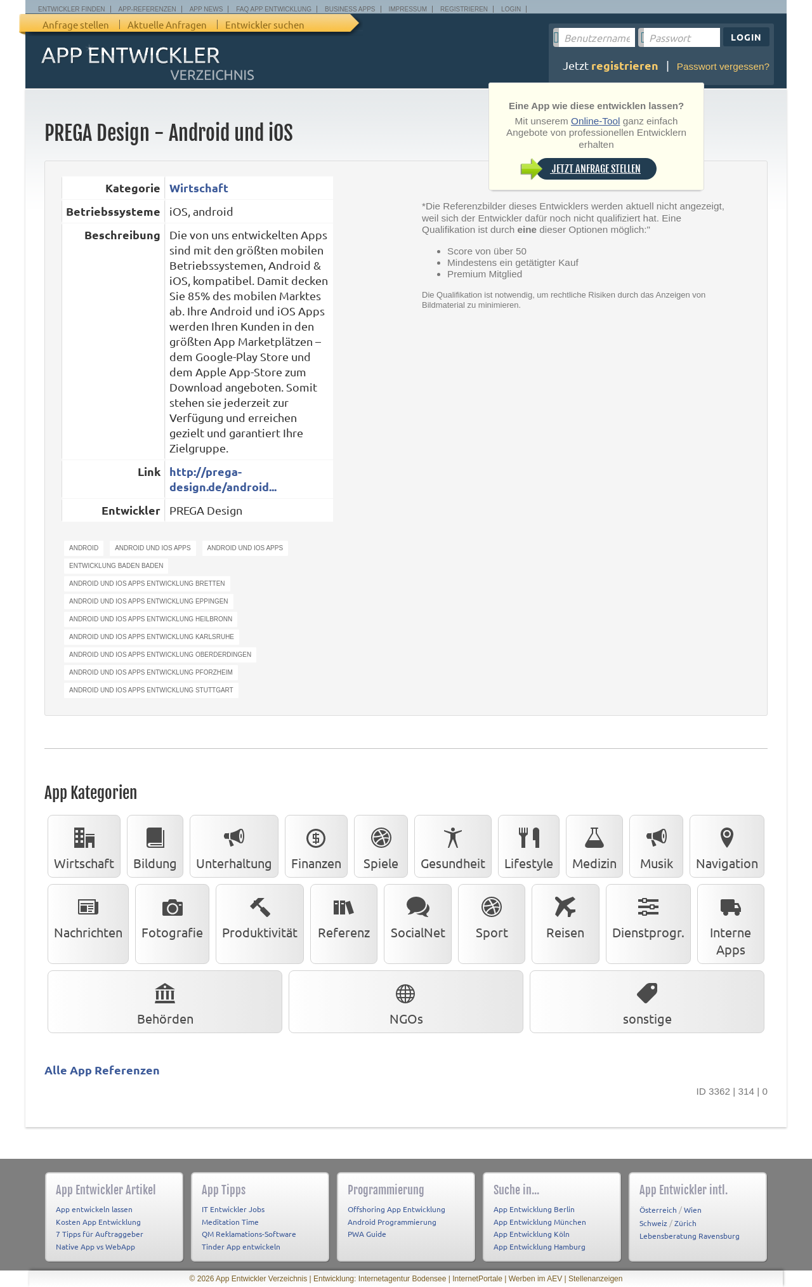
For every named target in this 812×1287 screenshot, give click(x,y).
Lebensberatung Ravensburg (689, 1236)
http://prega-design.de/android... (223, 479)
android (83, 547)
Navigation (727, 846)
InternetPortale (477, 1278)
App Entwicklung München (540, 1222)
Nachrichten (88, 915)
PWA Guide (367, 1234)
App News (206, 9)
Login (511, 9)
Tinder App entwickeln (241, 1246)
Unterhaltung (234, 846)
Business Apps (350, 9)
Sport (491, 915)
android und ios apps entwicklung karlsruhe (151, 636)
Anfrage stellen (76, 24)
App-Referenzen (147, 9)
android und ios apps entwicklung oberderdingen (160, 654)
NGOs (406, 1001)
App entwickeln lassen (94, 1209)
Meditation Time (230, 1222)
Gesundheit (453, 846)
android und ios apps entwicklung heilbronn (150, 619)
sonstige (647, 1001)
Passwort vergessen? (723, 66)
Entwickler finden (71, 9)
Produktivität (260, 915)
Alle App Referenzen (102, 1069)
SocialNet (418, 915)
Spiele (380, 846)
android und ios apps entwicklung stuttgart (151, 690)
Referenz (344, 915)
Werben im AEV (535, 1278)
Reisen (565, 915)
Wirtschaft (198, 187)
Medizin (594, 846)
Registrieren (464, 9)
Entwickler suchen (264, 24)
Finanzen (316, 846)
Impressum (408, 9)
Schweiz (653, 1223)
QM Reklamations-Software (249, 1234)
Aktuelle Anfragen (167, 24)
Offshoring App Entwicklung (396, 1209)
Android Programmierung (392, 1222)
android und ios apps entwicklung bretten (147, 583)
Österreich (658, 1209)
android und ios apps (152, 547)
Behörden (165, 1001)
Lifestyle (528, 846)
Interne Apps (730, 923)
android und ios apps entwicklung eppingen (148, 601)
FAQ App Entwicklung (273, 9)
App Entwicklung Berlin (534, 1209)
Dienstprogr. (648, 915)
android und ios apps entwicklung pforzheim (151, 672)
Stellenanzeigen (595, 1278)
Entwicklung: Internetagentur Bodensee (379, 1278)
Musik (656, 846)
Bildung (155, 846)
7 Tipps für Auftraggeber (99, 1234)
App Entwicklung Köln (532, 1234)
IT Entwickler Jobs (233, 1209)
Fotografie (172, 915)
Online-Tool (595, 121)
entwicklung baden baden (116, 565)
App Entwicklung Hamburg (540, 1246)
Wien (693, 1209)
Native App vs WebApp (95, 1246)
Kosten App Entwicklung (98, 1222)
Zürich (685, 1223)
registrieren (624, 65)
